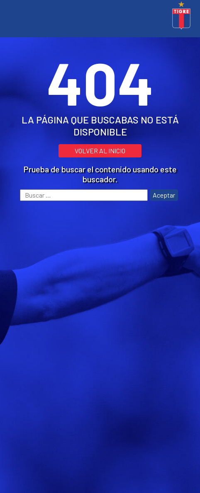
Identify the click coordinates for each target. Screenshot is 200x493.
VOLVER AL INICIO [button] (100, 151)
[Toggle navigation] (10, 16)
